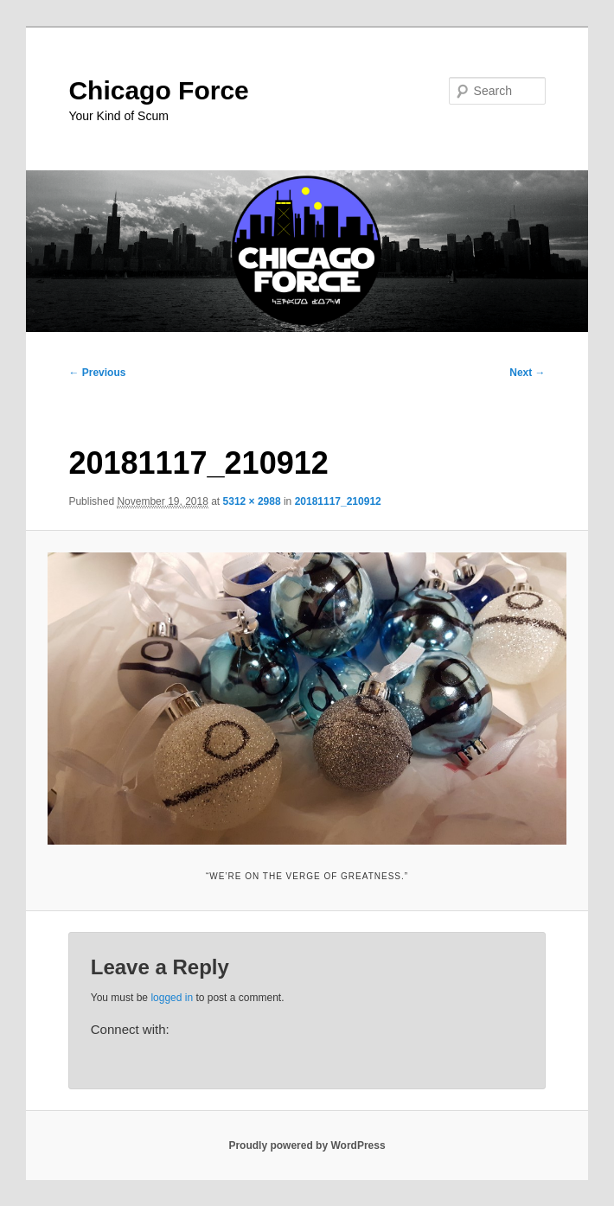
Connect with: (130, 1029)
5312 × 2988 (252, 501)
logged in (171, 998)
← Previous (96, 373)
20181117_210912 (338, 501)
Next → (527, 373)
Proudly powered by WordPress (306, 1145)
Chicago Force (158, 90)
